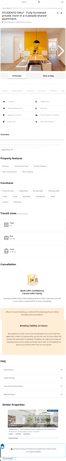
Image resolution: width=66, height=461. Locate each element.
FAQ (63, 91)
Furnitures (30, 91)
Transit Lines (41, 91)
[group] (33, 423)
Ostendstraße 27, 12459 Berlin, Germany (18, 22)
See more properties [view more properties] (8, 458)
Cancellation (54, 91)
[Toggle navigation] (62, 2)
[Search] (30, 2)
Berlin (9, 8)
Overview (5, 91)
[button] (56, 419)
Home (4, 8)
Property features (17, 91)
